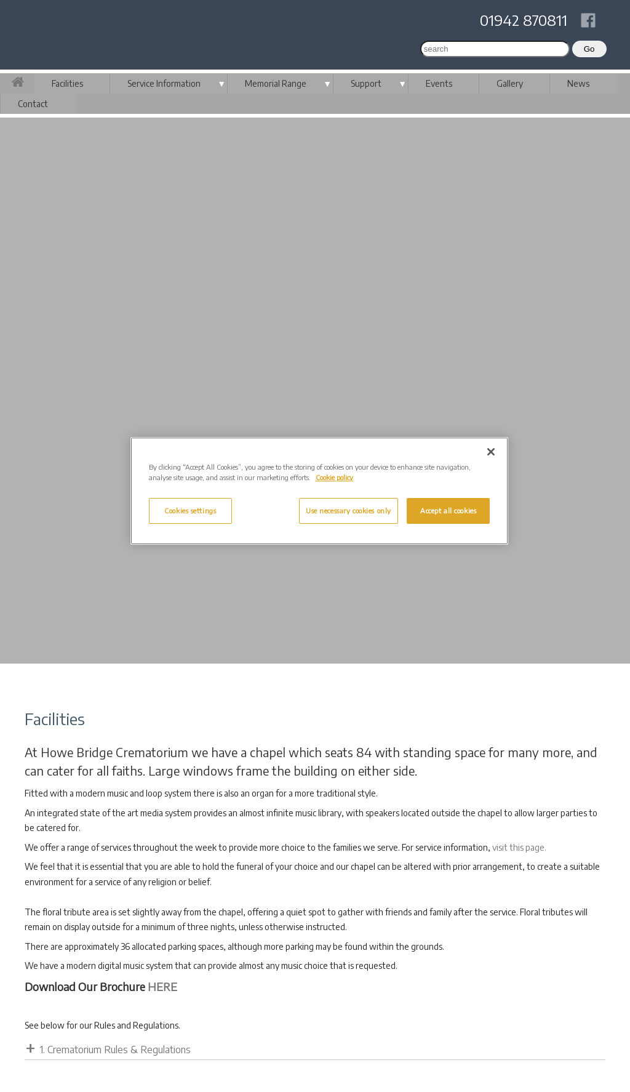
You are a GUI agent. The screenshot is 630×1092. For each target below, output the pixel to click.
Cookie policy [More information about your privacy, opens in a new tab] (334, 477)
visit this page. (519, 847)
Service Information (164, 83)
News (578, 83)
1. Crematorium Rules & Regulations (115, 1049)
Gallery (509, 83)
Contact (33, 103)
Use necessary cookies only (348, 510)
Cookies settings (190, 510)
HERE (162, 986)
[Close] (490, 451)
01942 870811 (523, 19)
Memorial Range (275, 83)
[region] (319, 491)
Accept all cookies (448, 510)
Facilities (67, 83)
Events (439, 83)
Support (366, 83)
